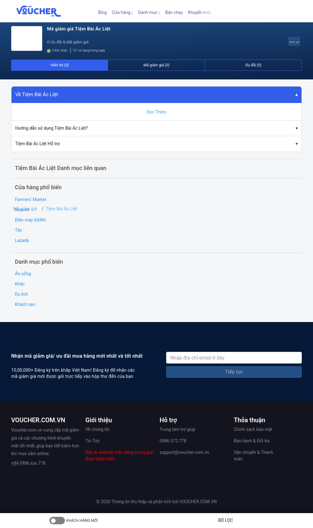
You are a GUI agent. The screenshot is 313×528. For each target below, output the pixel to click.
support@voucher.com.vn (184, 452)
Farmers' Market (30, 199)
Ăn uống (23, 273)
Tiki (18, 230)
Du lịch (21, 294)
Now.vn (22, 209)
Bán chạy (174, 12)
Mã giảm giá (25, 208)
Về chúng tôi (97, 429)
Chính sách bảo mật (253, 429)
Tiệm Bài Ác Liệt (61, 208)
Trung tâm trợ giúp (177, 429)
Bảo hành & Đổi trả (252, 440)
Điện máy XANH (30, 219)
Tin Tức (92, 440)
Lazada (22, 240)
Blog (102, 12)
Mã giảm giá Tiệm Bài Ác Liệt (78, 29)
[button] (122, 12)
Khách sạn (25, 304)
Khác (20, 283)
